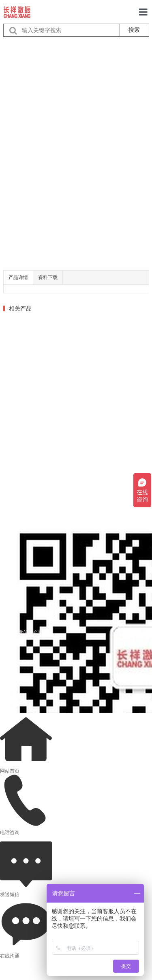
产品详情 (18, 277)
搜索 (134, 29)
